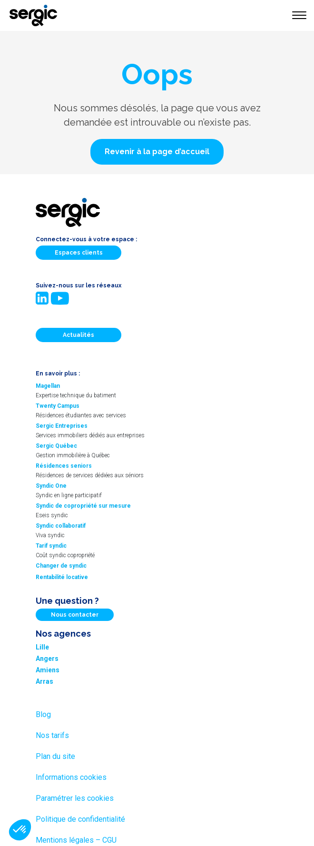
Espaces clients (79, 252)
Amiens (47, 670)
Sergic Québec (56, 446)
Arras (44, 681)
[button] (157, 152)
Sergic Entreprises (62, 426)
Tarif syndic (51, 545)
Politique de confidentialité (80, 819)
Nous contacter (74, 614)
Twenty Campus (57, 406)
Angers (47, 658)
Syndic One (51, 485)
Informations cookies (71, 777)
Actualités (78, 335)
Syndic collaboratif (61, 525)
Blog (43, 714)
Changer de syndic (61, 565)
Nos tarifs (52, 735)
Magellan (48, 386)
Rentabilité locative (62, 577)
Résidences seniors (64, 465)
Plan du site (55, 756)
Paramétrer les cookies (75, 798)
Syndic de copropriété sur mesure (83, 505)
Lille (42, 647)
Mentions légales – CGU (76, 840)
